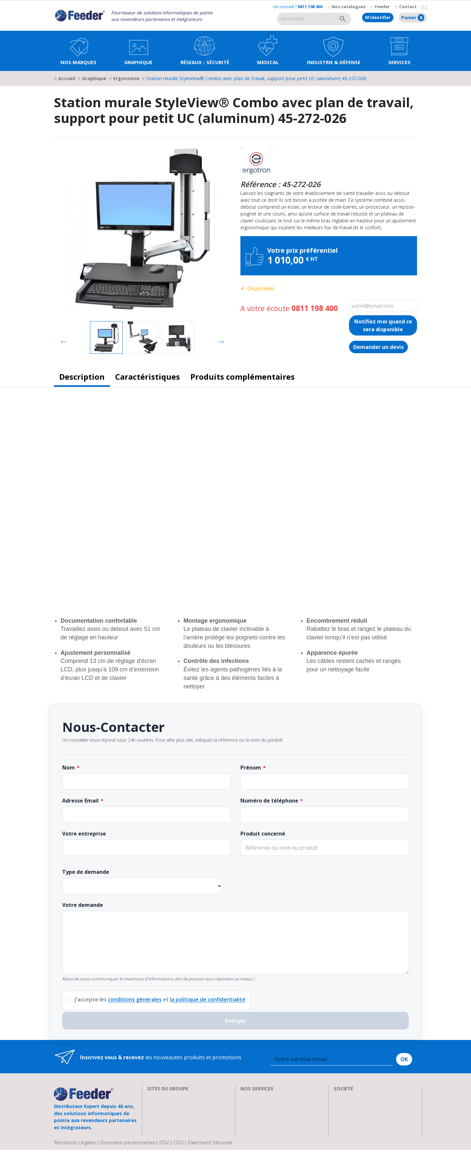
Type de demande (85, 871)
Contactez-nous (353, 1136)
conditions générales (135, 999)
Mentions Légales (75, 1152)
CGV (164, 1152)
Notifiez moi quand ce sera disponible (383, 325)
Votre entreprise (84, 833)
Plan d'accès (348, 1128)
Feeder (382, 6)
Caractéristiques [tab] (147, 376)
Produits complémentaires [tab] (242, 376)
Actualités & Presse (263, 1128)
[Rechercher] (306, 19)
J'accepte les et (160, 999)
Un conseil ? (298, 6)
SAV (245, 1096)
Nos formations (259, 1104)
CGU (178, 1152)
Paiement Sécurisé (210, 1152)
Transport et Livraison (268, 1120)
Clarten (156, 1104)
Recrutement (349, 1104)
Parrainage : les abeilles (363, 1120)
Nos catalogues (349, 6)
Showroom (347, 1112)
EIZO (153, 1096)
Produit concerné (262, 833)
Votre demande (82, 904)
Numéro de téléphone (269, 800)
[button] (138, 51)
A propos (345, 1096)
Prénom (250, 767)
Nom (68, 767)
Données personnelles (128, 1152)
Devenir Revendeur (264, 1136)
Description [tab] (82, 376)
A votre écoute (289, 308)
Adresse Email (80, 800)
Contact (408, 6)
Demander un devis (378, 347)
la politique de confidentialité (207, 999)
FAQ (245, 1112)
